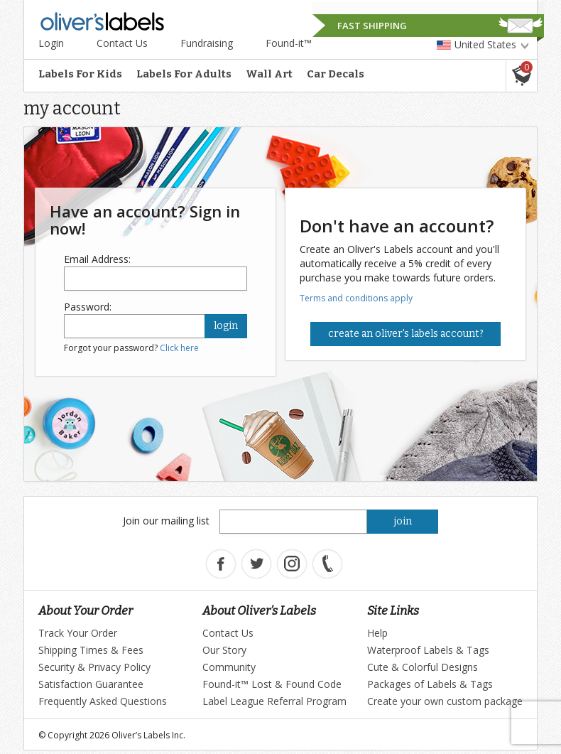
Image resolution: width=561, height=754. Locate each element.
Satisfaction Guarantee (90, 684)
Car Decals (335, 74)
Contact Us (122, 43)
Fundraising (206, 43)
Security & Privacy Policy (94, 667)
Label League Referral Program (274, 701)
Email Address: (97, 259)
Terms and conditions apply (356, 298)
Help (377, 633)
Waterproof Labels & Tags (428, 650)
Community (229, 667)
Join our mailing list (166, 520)
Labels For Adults (184, 74)
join (403, 521)
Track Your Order (77, 633)
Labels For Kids (80, 74)
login (226, 326)
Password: (87, 306)
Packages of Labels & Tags (430, 684)
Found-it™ (289, 43)
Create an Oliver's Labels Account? (406, 334)
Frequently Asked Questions (102, 701)
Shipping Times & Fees (90, 650)
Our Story (224, 650)
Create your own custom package (445, 701)
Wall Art (269, 74)
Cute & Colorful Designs (422, 667)
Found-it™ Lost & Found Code (272, 684)
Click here (179, 348)
